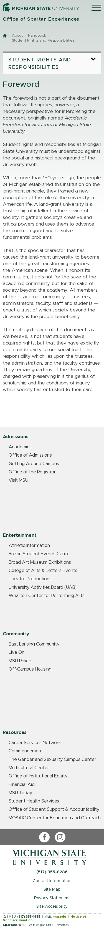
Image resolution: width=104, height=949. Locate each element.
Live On (16, 652)
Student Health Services (34, 801)
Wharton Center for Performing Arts (47, 595)
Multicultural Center (29, 768)
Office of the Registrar (32, 472)
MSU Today (20, 793)
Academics (20, 447)
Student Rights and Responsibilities (43, 40)
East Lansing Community (34, 644)
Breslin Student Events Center (40, 554)
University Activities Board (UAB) (43, 587)
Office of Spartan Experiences (41, 19)
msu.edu (59, 916)
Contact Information (52, 881)
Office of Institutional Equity (38, 776)
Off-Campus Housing (30, 669)
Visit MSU (18, 480)
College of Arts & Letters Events (43, 570)
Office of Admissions (30, 455)
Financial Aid (22, 784)
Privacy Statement (52, 898)
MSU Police (20, 661)
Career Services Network (35, 743)
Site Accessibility (52, 906)
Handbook (37, 35)
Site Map (52, 889)
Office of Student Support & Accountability (54, 809)
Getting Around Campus (34, 464)
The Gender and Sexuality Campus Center (52, 759)
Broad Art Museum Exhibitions (40, 562)
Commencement (26, 751)
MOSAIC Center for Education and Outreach (55, 818)
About (17, 35)
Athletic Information (29, 545)
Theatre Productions (30, 579)
